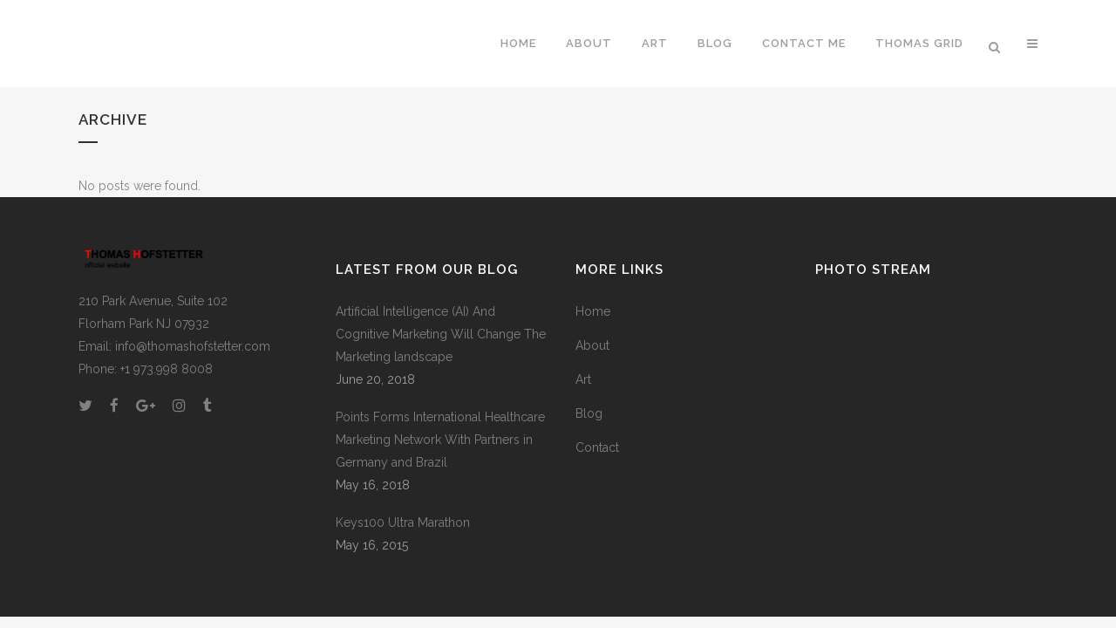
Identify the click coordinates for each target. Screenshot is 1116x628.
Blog (588, 413)
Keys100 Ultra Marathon (403, 522)
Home (592, 311)
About (592, 345)
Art (583, 379)
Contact (597, 447)
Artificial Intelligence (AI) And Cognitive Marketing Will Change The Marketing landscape (441, 334)
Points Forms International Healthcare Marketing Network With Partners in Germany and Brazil (440, 439)
